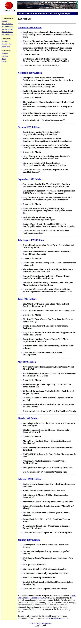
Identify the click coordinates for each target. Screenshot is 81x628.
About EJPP (5, 21)
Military (4, 59)
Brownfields (5, 56)
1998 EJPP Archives (7, 32)
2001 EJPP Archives (7, 24)
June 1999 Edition (27, 299)
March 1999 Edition (28, 418)
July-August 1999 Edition (31, 240)
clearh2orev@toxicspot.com (56, 618)
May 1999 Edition (27, 361)
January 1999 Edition (29, 539)
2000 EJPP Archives (7, 26)
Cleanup (4, 61)
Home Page (5, 53)
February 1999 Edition (29, 479)
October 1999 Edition (28, 127)
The (19, 595)
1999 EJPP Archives (7, 29)
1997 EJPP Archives (7, 34)
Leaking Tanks (6, 46)
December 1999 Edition (30, 27)
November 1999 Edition (30, 72)
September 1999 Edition (30, 179)
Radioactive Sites (6, 44)
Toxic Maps (5, 41)
